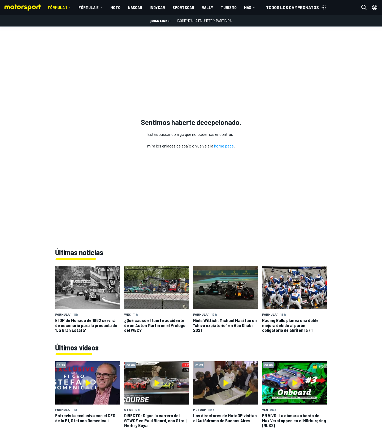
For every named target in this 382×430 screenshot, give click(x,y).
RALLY (207, 7)
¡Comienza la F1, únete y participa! (204, 20)
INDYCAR (157, 7)
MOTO (115, 7)
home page (224, 145)
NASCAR (135, 7)
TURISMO (229, 7)
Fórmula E (89, 7)
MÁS (247, 7)
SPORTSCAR (183, 7)
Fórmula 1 (57, 7)
